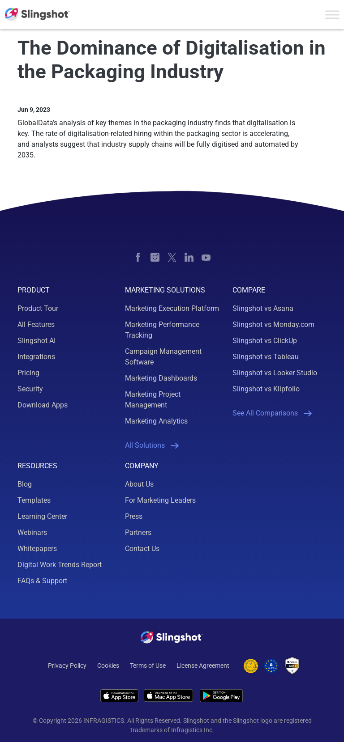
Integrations (36, 356)
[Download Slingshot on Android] (221, 695)
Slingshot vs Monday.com (273, 324)
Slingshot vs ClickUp (264, 340)
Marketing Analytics (156, 421)
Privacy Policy (67, 665)
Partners (138, 532)
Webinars (32, 532)
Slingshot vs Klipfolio (266, 389)
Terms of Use (148, 665)
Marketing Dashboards (161, 378)
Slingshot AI (36, 340)
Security (30, 389)
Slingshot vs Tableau (265, 356)
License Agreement (202, 665)
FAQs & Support (42, 581)
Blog (24, 484)
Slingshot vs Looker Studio (274, 373)
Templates (34, 500)
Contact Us (142, 548)
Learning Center (42, 516)
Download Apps (42, 405)
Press (133, 516)
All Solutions (152, 445)
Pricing (28, 373)
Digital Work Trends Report (59, 564)
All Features (36, 324)
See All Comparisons (272, 413)
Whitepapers (37, 548)
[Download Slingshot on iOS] (119, 695)
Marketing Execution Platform (172, 308)
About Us (139, 484)
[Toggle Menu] (332, 14)
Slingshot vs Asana (262, 308)
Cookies (108, 665)
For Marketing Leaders (160, 500)
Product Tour (37, 308)
